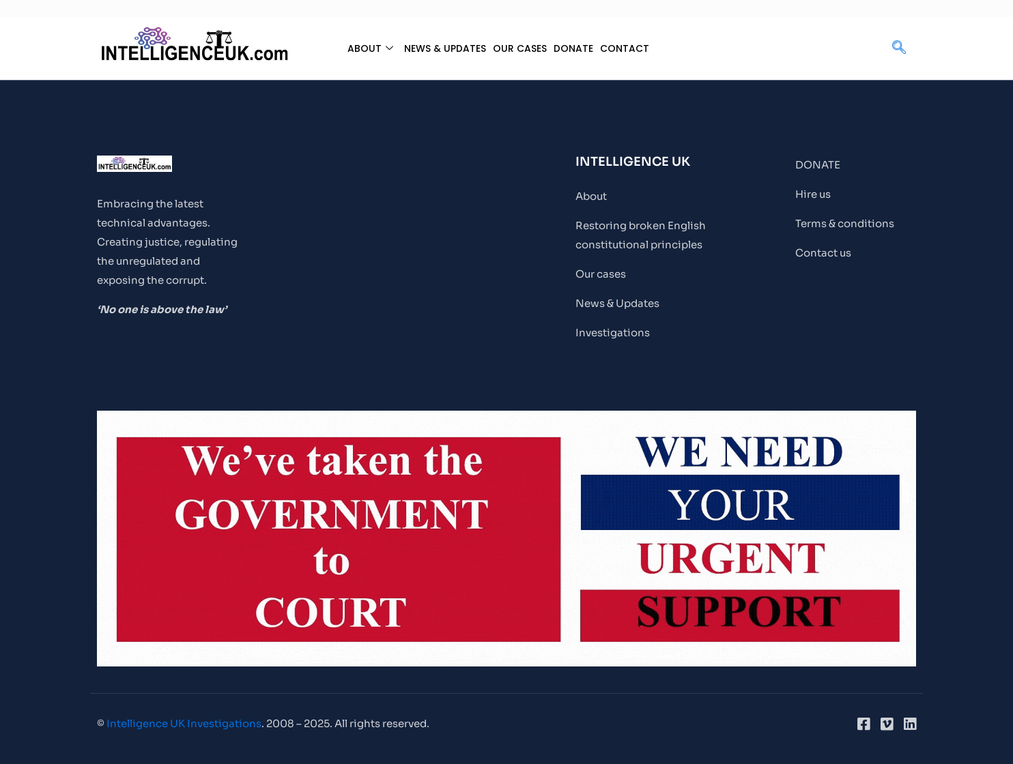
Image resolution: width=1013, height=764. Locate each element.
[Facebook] (863, 723)
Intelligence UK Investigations (183, 723)
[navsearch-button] (899, 48)
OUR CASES (520, 48)
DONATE (576, 48)
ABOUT (363, 48)
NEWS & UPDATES (441, 48)
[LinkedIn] (910, 723)
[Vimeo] (887, 723)
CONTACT (629, 48)
